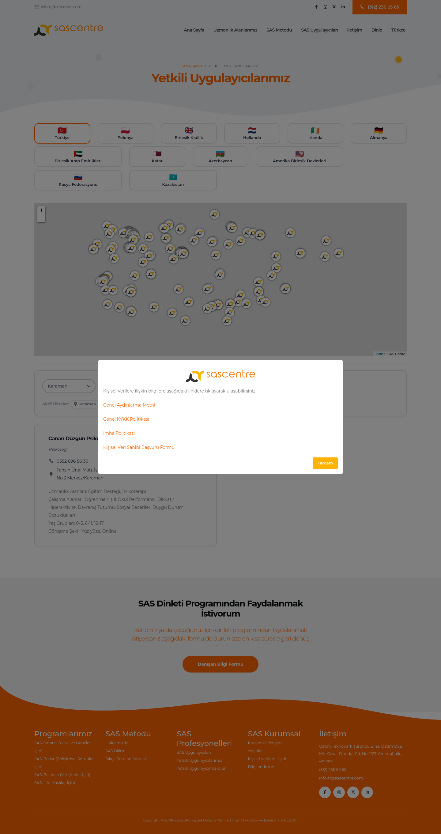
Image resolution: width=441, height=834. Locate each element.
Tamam (325, 463)
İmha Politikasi (119, 433)
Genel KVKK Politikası (126, 419)
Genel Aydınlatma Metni (129, 405)
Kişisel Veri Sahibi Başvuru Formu (139, 447)
